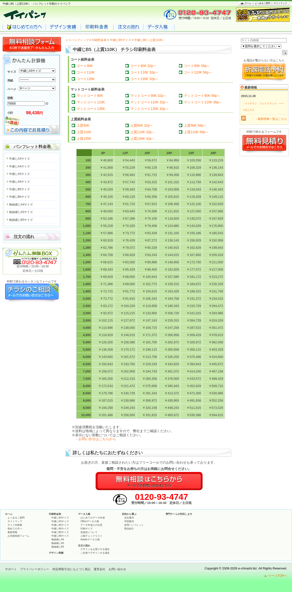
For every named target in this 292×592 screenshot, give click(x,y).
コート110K (86, 72)
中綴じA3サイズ (19, 158)
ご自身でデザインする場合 (95, 552)
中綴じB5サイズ (120, 40)
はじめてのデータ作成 (92, 517)
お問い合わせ (117, 569)
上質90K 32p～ (141, 125)
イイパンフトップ (77, 40)
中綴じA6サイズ (19, 181)
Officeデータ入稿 (89, 521)
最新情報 (12, 532)
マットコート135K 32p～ (149, 109)
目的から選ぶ (129, 514)
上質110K (84, 132)
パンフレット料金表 (32, 146)
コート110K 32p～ (144, 72)
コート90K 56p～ (197, 66)
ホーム (248, 3)
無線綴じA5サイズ (21, 212)
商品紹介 (129, 528)
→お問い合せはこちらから (95, 439)
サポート (11, 569)
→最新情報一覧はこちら (271, 119)
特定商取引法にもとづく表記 (71, 569)
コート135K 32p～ (144, 79)
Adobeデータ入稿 (90, 539)
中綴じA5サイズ (19, 174)
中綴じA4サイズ (19, 166)
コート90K (85, 66)
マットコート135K (91, 109)
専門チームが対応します (179, 514)
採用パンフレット (134, 525)
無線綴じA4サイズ (21, 204)
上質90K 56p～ (195, 125)
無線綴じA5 (57, 543)
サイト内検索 (15, 525)
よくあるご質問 (262, 3)
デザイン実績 (56, 552)
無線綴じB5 (57, 546)
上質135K (84, 138)
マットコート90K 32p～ (148, 96)
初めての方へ (15, 528)
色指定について (88, 532)
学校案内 (129, 521)
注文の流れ (24, 236)
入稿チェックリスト (91, 535)
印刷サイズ (86, 528)
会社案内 (129, 517)
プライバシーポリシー (34, 569)
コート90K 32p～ (143, 66)
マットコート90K (90, 96)
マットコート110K (91, 102)
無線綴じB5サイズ (21, 220)
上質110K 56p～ (196, 132)
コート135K (86, 79)
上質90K (83, 125)
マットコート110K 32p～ (149, 102)
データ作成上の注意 (91, 525)
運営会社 (99, 569)
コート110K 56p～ (198, 72)
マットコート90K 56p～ (202, 96)
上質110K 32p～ (142, 132)
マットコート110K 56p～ (203, 102)
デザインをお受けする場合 (95, 549)
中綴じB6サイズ (19, 196)
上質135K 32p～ (142, 138)
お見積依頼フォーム (18, 535)
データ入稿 (84, 514)
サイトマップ (280, 3)
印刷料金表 (99, 40)
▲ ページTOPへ (275, 575)
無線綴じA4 (57, 539)
